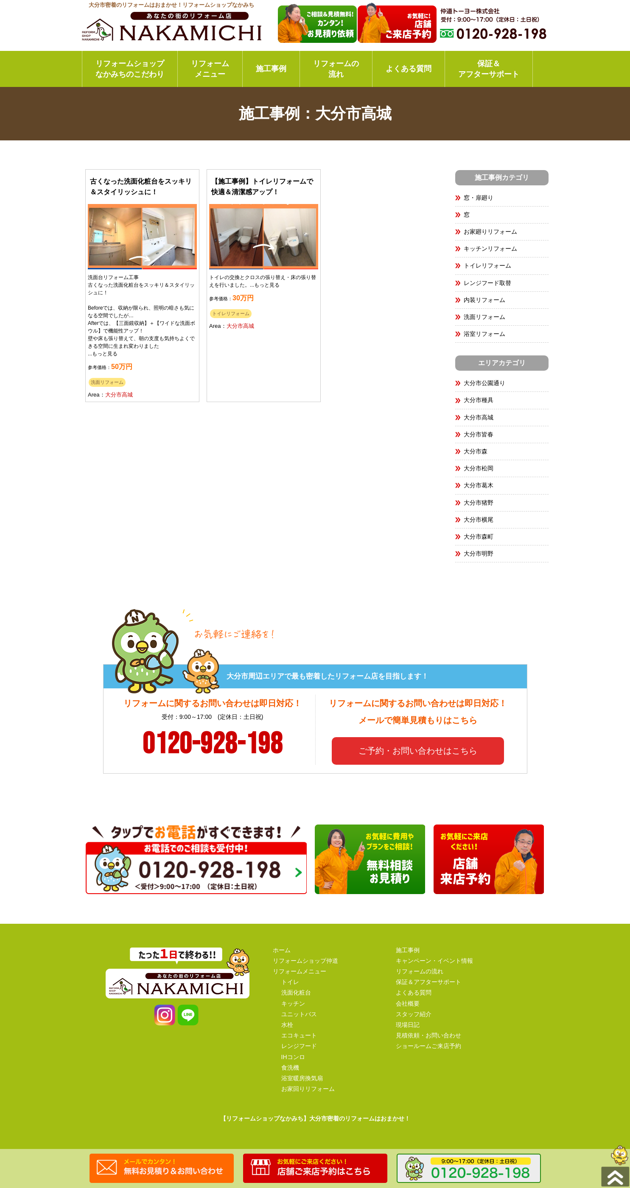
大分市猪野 (478, 502)
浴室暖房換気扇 (302, 1078)
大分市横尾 (478, 519)
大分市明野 (478, 553)
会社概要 (408, 1003)
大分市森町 (478, 536)
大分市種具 (481, 400)
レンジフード (299, 1046)
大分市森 (475, 451)
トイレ (290, 981)
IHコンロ (293, 1057)
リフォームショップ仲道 (305, 960)
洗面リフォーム (107, 382)
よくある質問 (408, 68)
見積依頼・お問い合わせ (428, 1035)
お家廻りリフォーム (490, 231)
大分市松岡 (478, 468)
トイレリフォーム (230, 313)
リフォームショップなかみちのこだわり (129, 68)
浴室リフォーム (484, 333)
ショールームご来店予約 (428, 1046)
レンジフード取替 (487, 283)
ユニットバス (299, 1014)
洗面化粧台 (296, 992)
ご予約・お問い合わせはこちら (417, 750)
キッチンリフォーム (490, 248)
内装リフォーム (484, 299)
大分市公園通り (484, 383)
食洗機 (290, 1067)
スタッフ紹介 (413, 1014)
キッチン (293, 1003)
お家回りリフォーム (308, 1088)
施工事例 (271, 68)
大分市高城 (119, 394)
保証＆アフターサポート (488, 68)
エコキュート (299, 1035)
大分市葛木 (478, 485)
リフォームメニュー (210, 68)
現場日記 (408, 1024)
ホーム (282, 950)
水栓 (287, 1024)
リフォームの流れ (336, 68)
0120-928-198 (213, 744)
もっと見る (105, 354)
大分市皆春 (478, 434)
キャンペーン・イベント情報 (434, 960)
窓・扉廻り (478, 197)
